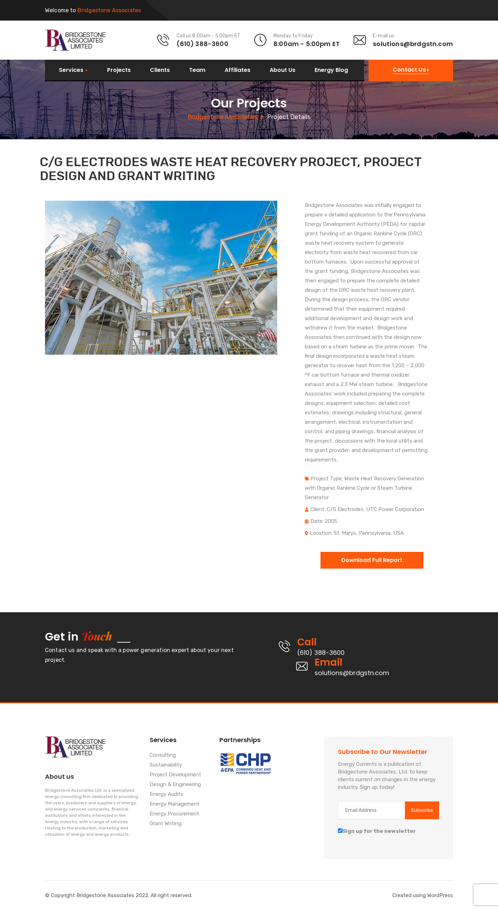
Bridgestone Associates (222, 117)
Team (197, 70)
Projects (119, 70)
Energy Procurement (174, 814)
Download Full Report (371, 560)
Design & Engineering (175, 784)
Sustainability (166, 765)
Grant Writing (165, 824)
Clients (160, 70)
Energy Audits (166, 794)
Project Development (175, 775)
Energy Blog (331, 70)
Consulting (163, 755)
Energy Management (174, 804)
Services (71, 70)
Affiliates (237, 70)
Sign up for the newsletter (377, 831)
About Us (282, 70)
